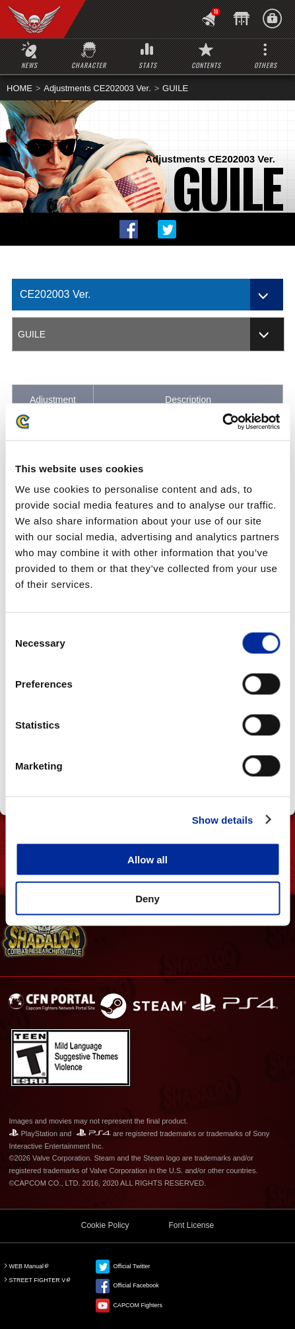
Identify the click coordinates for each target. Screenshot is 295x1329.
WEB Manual (26, 1266)
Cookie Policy (105, 1225)
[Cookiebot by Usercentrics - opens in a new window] (222, 422)
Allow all (147, 859)
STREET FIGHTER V (37, 1280)
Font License (191, 1225)
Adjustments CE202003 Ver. (97, 88)
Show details (222, 819)
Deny (147, 898)
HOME (19, 88)
